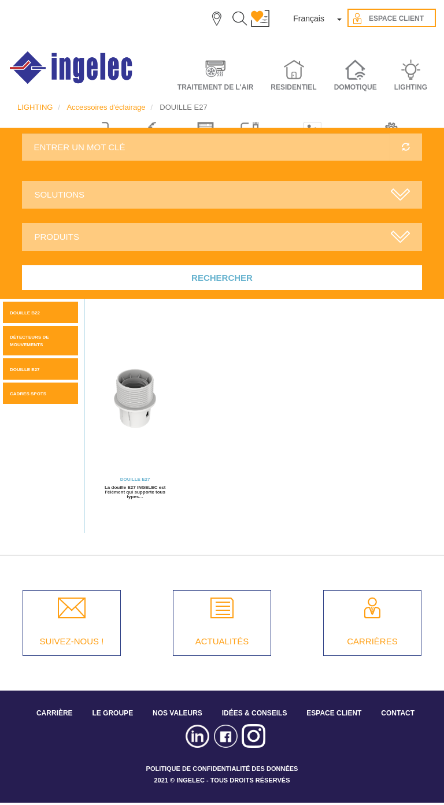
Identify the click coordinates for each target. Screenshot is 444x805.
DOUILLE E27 (25, 369)
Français (308, 18)
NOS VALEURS (177, 713)
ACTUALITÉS (222, 641)
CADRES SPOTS (28, 393)
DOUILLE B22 (25, 313)
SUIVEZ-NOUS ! (72, 641)
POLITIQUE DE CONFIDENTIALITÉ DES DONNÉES (222, 768)
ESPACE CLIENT (333, 713)
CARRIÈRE (54, 713)
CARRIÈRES (372, 641)
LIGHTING (35, 107)
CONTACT (398, 713)
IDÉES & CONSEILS (254, 713)
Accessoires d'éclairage (105, 107)
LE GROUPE (112, 713)
